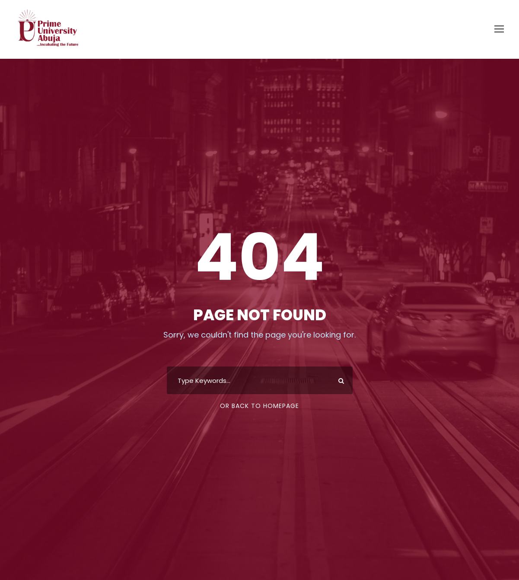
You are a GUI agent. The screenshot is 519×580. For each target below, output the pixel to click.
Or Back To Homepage (259, 406)
